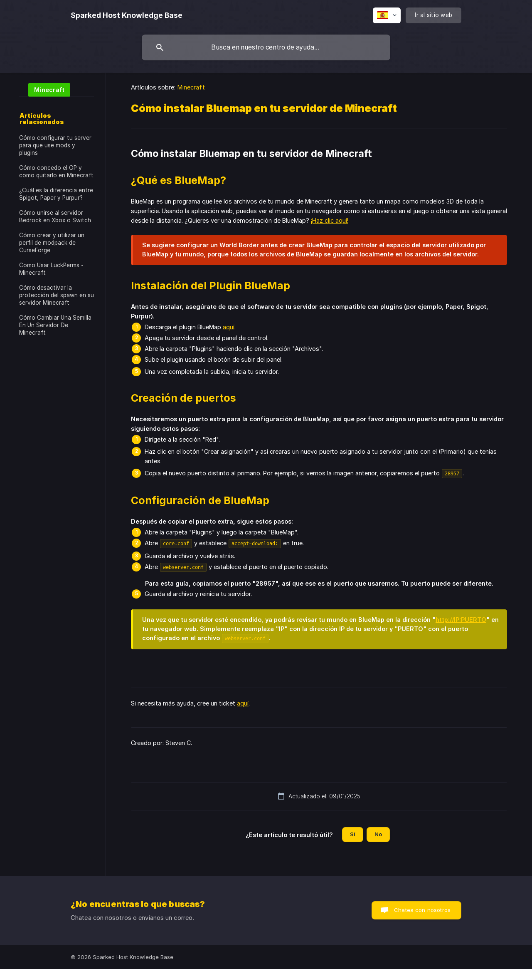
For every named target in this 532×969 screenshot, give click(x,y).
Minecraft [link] (191, 87)
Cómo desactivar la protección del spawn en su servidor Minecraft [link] (56, 295)
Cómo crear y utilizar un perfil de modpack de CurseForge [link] (51, 242)
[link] (44, 89)
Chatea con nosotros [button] (422, 910)
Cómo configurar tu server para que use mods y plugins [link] (55, 145)
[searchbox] (266, 47)
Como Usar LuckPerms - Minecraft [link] (51, 269)
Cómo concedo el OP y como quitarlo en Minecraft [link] (56, 171)
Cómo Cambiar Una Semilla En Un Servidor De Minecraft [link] (55, 325)
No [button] (378, 834)
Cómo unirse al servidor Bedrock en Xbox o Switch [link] (55, 216)
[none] (126, 15)
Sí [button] (352, 834)
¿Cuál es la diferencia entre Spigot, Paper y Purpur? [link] (56, 194)
